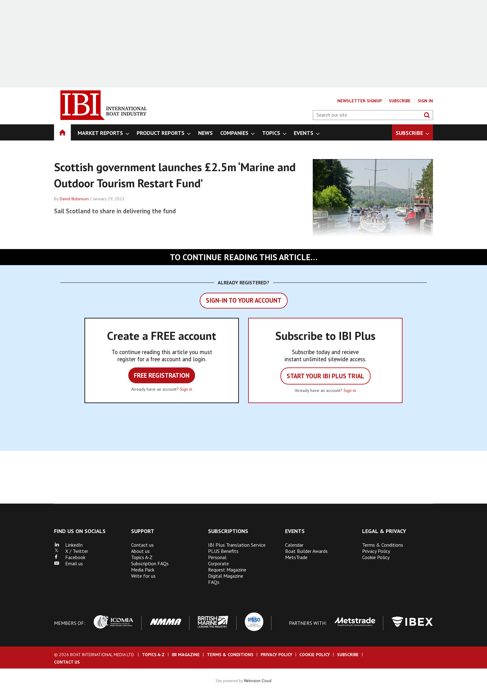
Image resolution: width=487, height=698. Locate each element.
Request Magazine (227, 570)
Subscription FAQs (150, 563)
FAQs (213, 582)
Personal (217, 557)
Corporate (218, 563)
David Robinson (74, 199)
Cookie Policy (375, 557)
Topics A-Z (141, 557)
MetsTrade (296, 557)
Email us (68, 563)
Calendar (294, 545)
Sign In (425, 100)
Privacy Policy (376, 551)
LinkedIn (68, 545)
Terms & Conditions (382, 545)
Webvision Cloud (257, 680)
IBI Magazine (186, 654)
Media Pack (142, 570)
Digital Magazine (225, 576)
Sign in (186, 389)
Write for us (143, 576)
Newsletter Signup (359, 100)
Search (427, 115)
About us (140, 551)
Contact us (142, 545)
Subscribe (400, 100)
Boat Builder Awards (306, 551)
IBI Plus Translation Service (237, 545)
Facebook (69, 557)
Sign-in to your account (243, 300)
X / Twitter (71, 551)
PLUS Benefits (223, 551)
